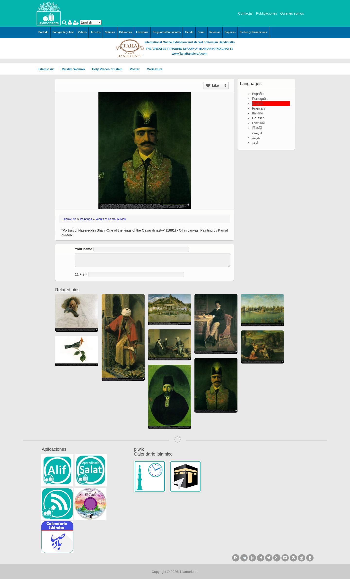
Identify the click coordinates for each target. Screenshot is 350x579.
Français (258, 108)
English (257, 103)
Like (216, 85)
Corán (201, 32)
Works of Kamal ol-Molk (111, 219)
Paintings (86, 219)
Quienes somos (292, 13)
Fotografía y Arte (63, 32)
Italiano (257, 113)
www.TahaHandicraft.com (189, 53)
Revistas (215, 32)
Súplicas (230, 32)
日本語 (257, 128)
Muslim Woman (75, 69)
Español (258, 94)
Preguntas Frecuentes (167, 32)
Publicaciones (266, 13)
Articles (95, 32)
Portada (43, 32)
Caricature (154, 69)
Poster (136, 69)
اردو (255, 142)
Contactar (245, 13)
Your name (83, 249)
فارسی (257, 132)
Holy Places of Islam (109, 69)
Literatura (142, 32)
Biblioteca (125, 32)
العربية (257, 137)
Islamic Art (48, 69)
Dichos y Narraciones (253, 32)
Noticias (110, 32)
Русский (258, 123)
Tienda (189, 32)
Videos (82, 32)
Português (260, 99)
